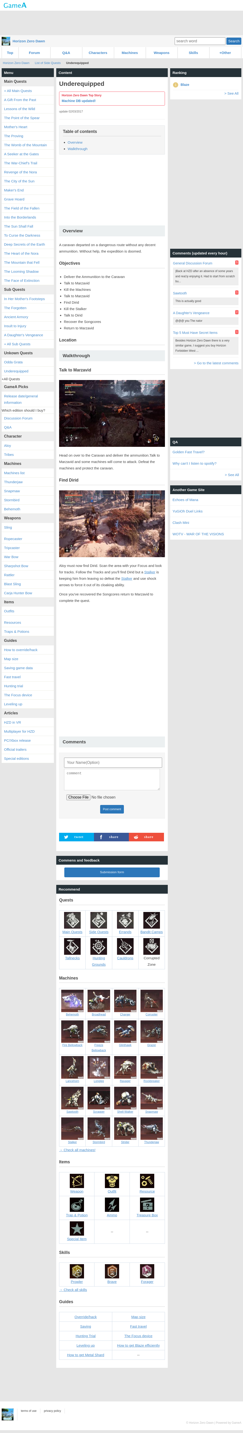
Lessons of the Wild (19, 109)
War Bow (11, 557)
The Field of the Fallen (21, 208)
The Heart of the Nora (21, 253)
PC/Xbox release (17, 740)
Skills (193, 53)
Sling (8, 527)
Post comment (112, 812)
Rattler (9, 575)
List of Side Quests (48, 63)
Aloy (7, 446)
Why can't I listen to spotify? (194, 463)
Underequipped (16, 371)
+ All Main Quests (18, 91)
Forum (34, 53)
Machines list (14, 473)
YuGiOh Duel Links (188, 511)
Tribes (9, 455)
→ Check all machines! (77, 1153)
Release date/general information (21, 399)
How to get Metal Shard (85, 1358)
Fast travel (138, 1329)
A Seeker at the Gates (21, 154)
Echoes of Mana (185, 500)
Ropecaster (13, 539)
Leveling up (85, 1348)
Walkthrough (78, 149)
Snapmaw (12, 491)
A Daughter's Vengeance (23, 335)
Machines (130, 53)
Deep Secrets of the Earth (24, 244)
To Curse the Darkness (22, 235)
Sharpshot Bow (16, 566)
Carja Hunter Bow (18, 593)
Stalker (149, 572)
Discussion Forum (18, 418)
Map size (138, 1320)
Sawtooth (180, 293)
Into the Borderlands (20, 217)
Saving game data (18, 668)
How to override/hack (20, 650)
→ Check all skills (73, 1293)
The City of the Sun (19, 181)
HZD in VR (12, 722)
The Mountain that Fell (21, 262)
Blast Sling (12, 584)
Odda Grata (13, 362)
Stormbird (11, 500)
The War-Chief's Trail (20, 163)
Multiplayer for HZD (19, 731)
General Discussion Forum (192, 263)
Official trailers (15, 749)
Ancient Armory (16, 317)
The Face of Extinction (21, 280)
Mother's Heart (15, 127)
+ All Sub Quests (17, 344)
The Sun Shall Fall (18, 226)
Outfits (9, 611)
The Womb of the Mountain (25, 145)
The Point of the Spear (22, 118)
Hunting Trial (86, 1339)
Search (234, 41)
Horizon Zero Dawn (29, 41)
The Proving (13, 136)
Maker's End (14, 190)
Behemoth (12, 509)
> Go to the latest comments (216, 363)
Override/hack (86, 1320)
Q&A (66, 53)
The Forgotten (15, 308)
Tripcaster (12, 548)
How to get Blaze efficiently (138, 1348)
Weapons (161, 53)
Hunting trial (13, 686)
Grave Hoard (14, 199)
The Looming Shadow (21, 271)
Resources (12, 622)
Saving (85, 1329)
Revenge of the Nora (20, 172)
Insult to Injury (15, 326)
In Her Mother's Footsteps (24, 299)
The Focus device (138, 1339)
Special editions (16, 758)
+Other (225, 53)
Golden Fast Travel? (189, 452)
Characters (98, 53)
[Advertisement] (121, 22)
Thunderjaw (13, 482)
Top (10, 53)
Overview (75, 142)
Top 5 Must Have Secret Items (195, 333)
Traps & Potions (16, 631)
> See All (231, 93)
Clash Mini (181, 523)
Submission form (112, 875)
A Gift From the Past (20, 100)
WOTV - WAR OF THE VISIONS (198, 534)
